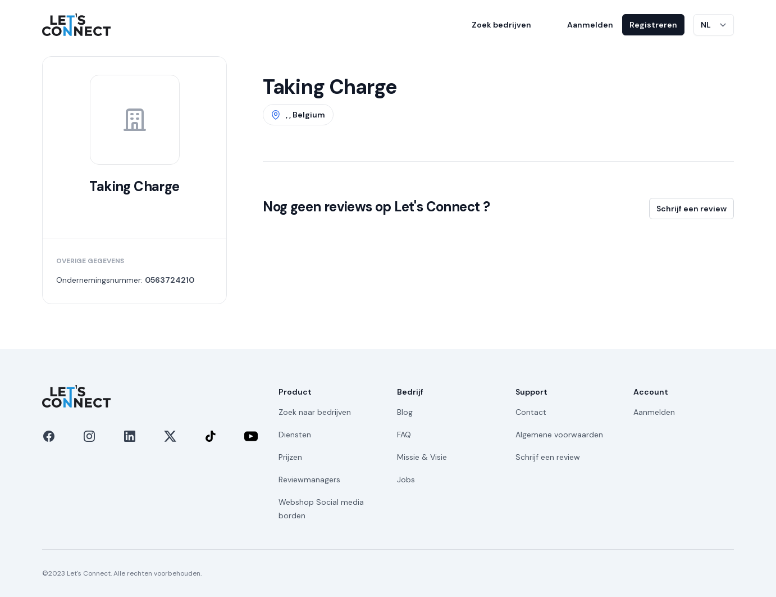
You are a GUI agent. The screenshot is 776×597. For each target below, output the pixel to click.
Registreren (653, 25)
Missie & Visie (422, 457)
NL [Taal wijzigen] (706, 25)
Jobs (406, 479)
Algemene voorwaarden (559, 434)
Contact (530, 412)
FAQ (404, 434)
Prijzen (290, 457)
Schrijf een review (691, 208)
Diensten (295, 434)
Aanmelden (590, 25)
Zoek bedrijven (501, 25)
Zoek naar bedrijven (315, 412)
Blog (405, 412)
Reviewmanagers (309, 479)
